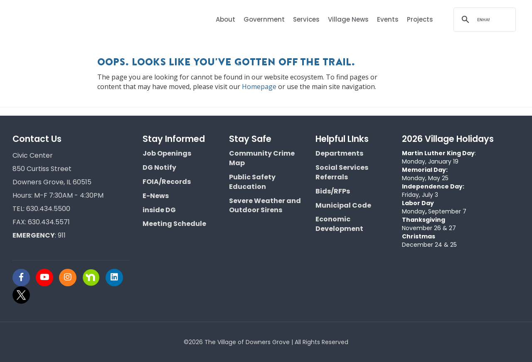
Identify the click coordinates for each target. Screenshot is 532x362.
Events (388, 19)
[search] (483, 20)
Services (306, 19)
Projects (420, 19)
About (225, 19)
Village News (348, 19)
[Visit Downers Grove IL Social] (24, 277)
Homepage (259, 86)
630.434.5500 (48, 208)
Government (264, 19)
